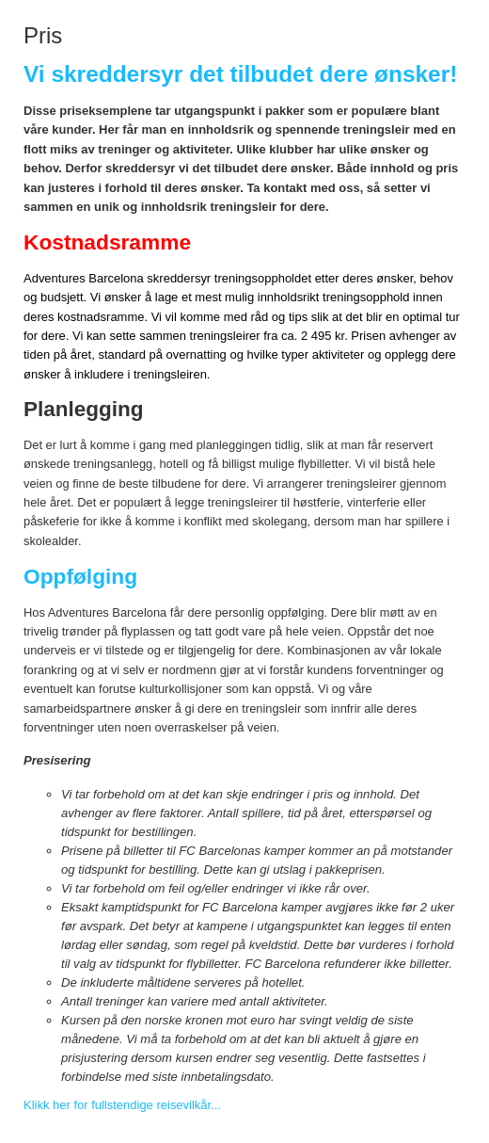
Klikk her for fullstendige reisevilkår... (122, 1105)
